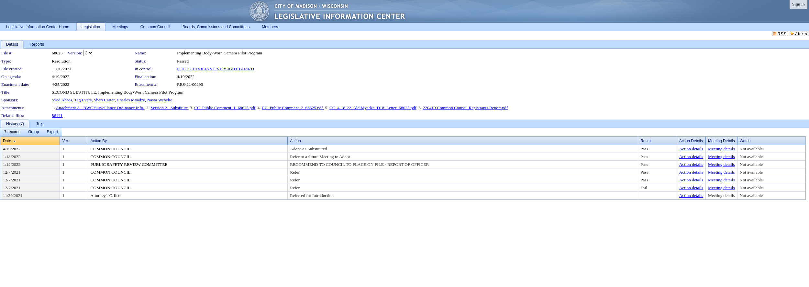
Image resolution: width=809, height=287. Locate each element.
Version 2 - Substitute (169, 107)
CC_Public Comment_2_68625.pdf (292, 107)
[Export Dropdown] (52, 132)
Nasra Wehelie (159, 100)
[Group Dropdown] (33, 132)
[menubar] (31, 132)
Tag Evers (83, 100)
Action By (98, 141)
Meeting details (721, 148)
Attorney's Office (105, 195)
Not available (751, 148)
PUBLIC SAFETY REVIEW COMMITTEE (128, 164)
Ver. (65, 141)
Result (645, 141)
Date (7, 141)
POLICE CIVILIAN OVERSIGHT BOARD (215, 68)
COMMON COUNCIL (110, 148)
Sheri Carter (104, 100)
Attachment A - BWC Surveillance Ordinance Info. (100, 107)
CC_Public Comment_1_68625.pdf (224, 107)
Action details (691, 148)
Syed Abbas (62, 100)
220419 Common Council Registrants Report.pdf (465, 107)
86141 (57, 115)
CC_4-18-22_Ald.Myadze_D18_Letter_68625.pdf (372, 107)
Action (295, 141)
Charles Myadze (131, 100)
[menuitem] (12, 132)
